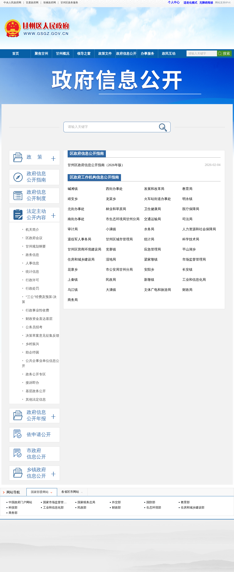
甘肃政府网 (32, 2)
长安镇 (187, 269)
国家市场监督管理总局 (55, 502)
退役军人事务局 (79, 239)
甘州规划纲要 (36, 246)
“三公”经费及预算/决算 (39, 299)
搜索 (226, 54)
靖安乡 (73, 199)
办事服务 (147, 53)
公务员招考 (34, 327)
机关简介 (32, 229)
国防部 (150, 502)
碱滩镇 (73, 189)
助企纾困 (32, 352)
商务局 (73, 300)
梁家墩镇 (151, 259)
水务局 (149, 229)
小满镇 (111, 229)
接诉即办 (32, 382)
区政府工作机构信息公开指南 (94, 177)
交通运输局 (152, 219)
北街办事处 (76, 209)
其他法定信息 (36, 399)
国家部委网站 (42, 492)
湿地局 (111, 259)
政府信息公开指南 (29, 178)
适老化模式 (188, 2)
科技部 (13, 507)
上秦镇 (73, 279)
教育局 (187, 189)
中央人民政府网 (12, 2)
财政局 (187, 289)
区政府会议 (34, 238)
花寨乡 (73, 269)
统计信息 (32, 271)
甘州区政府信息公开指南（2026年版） (96, 165)
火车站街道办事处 (157, 199)
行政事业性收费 (37, 310)
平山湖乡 (189, 249)
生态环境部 (153, 507)
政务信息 (32, 255)
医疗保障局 (190, 209)
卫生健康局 (152, 209)
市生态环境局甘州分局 (122, 219)
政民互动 (168, 53)
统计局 (149, 239)
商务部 (13, 512)
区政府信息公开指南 (87, 153)
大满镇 (111, 289)
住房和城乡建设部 (192, 507)
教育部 (185, 502)
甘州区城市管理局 (119, 239)
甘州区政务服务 (69, 2)
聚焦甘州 (41, 53)
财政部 (116, 507)
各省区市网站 (72, 491)
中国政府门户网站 (20, 502)
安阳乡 (149, 269)
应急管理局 (152, 249)
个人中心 (174, 2)
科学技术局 (190, 239)
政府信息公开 (126, 53)
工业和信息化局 (194, 279)
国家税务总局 (86, 502)
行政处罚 (32, 288)
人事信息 (32, 263)
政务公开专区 (36, 374)
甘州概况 (62, 53)
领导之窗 (84, 53)
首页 (15, 53)
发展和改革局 (154, 189)
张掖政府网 (49, 2)
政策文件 (105, 53)
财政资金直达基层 (39, 318)
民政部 (82, 507)
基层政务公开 (36, 391)
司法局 (187, 219)
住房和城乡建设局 (81, 259)
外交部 (116, 502)
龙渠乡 (111, 199)
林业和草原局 (116, 209)
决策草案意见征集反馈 (42, 335)
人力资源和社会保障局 (199, 229)
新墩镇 (149, 279)
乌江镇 (73, 289)
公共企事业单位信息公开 (40, 363)
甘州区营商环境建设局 (84, 249)
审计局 (73, 229)
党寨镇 (111, 249)
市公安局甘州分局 (119, 269)
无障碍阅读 (206, 2)
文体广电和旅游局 (157, 289)
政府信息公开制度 (29, 196)
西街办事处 (114, 189)
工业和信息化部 (53, 507)
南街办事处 (76, 219)
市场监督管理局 (194, 259)
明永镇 (187, 199)
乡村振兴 (32, 344)
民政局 (111, 279)
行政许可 (32, 280)
